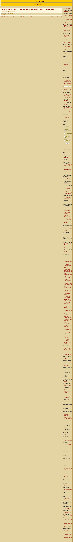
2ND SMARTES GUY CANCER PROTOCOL (67, 264)
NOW (65, 75)
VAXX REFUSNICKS (67, 531)
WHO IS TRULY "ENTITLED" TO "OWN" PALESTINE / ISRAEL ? (68, 26)
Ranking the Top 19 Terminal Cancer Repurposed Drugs (68, 325)
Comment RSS (3, 14)
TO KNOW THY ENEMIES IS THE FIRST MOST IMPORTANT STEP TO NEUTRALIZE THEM (68, 117)
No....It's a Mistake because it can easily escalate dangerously (68, 139)
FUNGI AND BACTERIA (67, 473)
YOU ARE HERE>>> (67, 508)
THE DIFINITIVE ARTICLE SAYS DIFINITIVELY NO (67, 198)
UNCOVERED (66, 39)
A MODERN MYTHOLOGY (67, 362)
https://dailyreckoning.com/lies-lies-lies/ (8, 11)
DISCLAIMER (66, 64)
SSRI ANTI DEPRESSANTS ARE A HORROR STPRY (68, 329)
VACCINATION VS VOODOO (68, 523)
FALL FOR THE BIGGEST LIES (67, 244)
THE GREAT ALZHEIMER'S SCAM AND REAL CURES (68, 331)
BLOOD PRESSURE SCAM (68, 270)
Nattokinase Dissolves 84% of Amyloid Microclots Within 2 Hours (68, 318)
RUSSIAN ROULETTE (67, 439)
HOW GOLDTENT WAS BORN (67, 53)
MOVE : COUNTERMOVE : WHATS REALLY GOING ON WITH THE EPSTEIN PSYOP (68, 354)
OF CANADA (66, 157)
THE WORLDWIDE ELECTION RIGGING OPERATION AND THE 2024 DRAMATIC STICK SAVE (68, 219)
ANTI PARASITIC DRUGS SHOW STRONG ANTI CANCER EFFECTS (67, 266)
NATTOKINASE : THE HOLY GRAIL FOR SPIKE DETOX (68, 314)
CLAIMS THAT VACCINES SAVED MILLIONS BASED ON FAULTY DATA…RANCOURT (68, 418)
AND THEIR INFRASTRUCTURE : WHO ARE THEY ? (68, 252)
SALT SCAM (66, 326)
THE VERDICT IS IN (67, 504)
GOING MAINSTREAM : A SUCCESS (67, 240)
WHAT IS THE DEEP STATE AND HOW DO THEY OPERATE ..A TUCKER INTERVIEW (68, 391)
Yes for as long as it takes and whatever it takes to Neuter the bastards (68, 129)
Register (39, 4)
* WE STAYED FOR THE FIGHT (67, 79)
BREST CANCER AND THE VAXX (68, 271)
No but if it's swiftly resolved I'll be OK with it (67, 135)
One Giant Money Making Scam (67, 370)
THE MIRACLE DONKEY (67, 8)
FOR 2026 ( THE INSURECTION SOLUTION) (68, 191)
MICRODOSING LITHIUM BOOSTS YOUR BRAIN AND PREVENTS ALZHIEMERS (68, 310)
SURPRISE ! (66, 530)
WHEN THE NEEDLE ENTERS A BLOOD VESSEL (68, 440)
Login (35, 4)
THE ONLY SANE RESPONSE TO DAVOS (68, 485)
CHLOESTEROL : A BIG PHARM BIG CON (67, 279)
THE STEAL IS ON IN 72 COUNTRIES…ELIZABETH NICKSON (67, 230)
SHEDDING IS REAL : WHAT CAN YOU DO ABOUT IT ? (68, 327)
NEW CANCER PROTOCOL (68, 319)
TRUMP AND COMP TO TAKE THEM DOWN (68, 173)
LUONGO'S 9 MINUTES (67, 89)
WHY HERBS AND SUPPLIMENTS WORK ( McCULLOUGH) (67, 341)
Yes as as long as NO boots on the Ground (67, 130)
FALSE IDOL (66, 381)
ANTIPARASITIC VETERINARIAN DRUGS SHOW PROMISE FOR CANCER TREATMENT (67, 268)
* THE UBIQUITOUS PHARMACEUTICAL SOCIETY (68, 261)
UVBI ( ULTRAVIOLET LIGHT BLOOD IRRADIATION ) (68, 339)
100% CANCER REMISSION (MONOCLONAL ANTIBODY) (68, 262)
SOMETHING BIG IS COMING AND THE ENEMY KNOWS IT (68, 193)
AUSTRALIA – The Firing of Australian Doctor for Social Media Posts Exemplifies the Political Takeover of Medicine (19, 16)
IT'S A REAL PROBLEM (67, 377)
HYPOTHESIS (66, 22)
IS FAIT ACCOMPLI (66, 183)
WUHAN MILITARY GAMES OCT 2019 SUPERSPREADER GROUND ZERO (68, 83)
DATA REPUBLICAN (67, 46)
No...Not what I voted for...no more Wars (67, 140)
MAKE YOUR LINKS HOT (67, 539)
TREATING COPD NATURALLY (66, 336)
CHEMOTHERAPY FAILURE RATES (68, 277)
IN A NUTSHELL (66, 100)
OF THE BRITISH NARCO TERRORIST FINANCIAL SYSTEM (67, 179)
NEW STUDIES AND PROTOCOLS (67, 320)
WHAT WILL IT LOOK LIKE (67, 385)
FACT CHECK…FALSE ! (67, 188)
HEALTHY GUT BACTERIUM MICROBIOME (68, 295)
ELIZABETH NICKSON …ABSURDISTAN (67, 112)
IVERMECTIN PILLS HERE (68, 303)
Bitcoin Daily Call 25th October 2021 (56, 16)
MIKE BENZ (65, 389)
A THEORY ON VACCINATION (66, 415)
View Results (67, 144)
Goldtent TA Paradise (36, 1)
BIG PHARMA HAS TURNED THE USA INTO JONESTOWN (68, 235)
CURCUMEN (66, 281)
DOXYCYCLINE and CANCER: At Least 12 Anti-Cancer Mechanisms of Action (68, 287)
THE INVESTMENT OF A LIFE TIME (68, 108)
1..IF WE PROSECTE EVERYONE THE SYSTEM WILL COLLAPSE (67, 95)
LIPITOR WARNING (67, 307)
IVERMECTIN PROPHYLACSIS (66, 304)
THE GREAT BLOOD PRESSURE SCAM (67, 333)
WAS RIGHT (66, 247)
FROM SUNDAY (66, 365)
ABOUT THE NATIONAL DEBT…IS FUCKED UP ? (67, 347)
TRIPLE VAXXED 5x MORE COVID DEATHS (68, 500)
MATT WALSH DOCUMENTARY (66, 476)
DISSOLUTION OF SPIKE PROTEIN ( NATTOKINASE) (68, 283)
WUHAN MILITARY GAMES (68, 515)
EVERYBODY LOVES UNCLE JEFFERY (68, 104)
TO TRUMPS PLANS (67, 11)
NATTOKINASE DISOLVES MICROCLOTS (68, 316)
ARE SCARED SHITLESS (67, 526)
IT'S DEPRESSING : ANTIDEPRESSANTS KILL (67, 300)
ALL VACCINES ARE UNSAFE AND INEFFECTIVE (68, 416)
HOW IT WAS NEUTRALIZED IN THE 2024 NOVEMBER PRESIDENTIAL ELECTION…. (68, 228)
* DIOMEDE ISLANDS (67, 449)
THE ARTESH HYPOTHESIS (68, 19)
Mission (65, 49)
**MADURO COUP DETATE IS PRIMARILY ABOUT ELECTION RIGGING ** (68, 209)
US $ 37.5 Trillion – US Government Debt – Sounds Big (68, 349)
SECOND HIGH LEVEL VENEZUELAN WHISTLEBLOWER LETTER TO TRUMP (68, 216)
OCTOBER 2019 (66, 481)
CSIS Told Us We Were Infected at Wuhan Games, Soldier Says (67, 81)
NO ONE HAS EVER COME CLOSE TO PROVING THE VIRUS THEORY (68, 397)
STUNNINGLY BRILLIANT (67, 169)
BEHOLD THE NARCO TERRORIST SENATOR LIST (68, 210)
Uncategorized (11, 13)
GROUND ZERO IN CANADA (68, 534)
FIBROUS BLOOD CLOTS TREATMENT (67, 291)
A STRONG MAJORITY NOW (68, 430)
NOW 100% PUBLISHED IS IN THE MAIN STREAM (68, 165)
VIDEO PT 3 (66, 222)
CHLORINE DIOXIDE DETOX (68, 280)
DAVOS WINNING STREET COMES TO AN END (68, 467)
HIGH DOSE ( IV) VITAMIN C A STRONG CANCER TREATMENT (68, 297)
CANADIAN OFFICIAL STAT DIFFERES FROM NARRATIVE (68, 499)
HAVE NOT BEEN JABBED (68, 512)
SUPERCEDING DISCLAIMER (66, 68)
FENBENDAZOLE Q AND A (68, 289)
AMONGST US (66, 422)
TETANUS (65, 330)
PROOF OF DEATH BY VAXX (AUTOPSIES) (68, 520)
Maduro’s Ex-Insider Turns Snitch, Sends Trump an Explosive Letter (67, 213)
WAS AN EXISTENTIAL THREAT (67, 36)
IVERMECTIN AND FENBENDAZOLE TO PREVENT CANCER (67, 302)
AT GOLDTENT (66, 61)
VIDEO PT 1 (66, 220)
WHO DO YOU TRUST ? (67, 42)
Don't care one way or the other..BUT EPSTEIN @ (68, 134)
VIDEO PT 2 (66, 221)
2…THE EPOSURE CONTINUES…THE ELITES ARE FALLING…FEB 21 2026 (68, 97)
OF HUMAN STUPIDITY (67, 463)
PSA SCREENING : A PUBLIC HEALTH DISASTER (68, 323)
